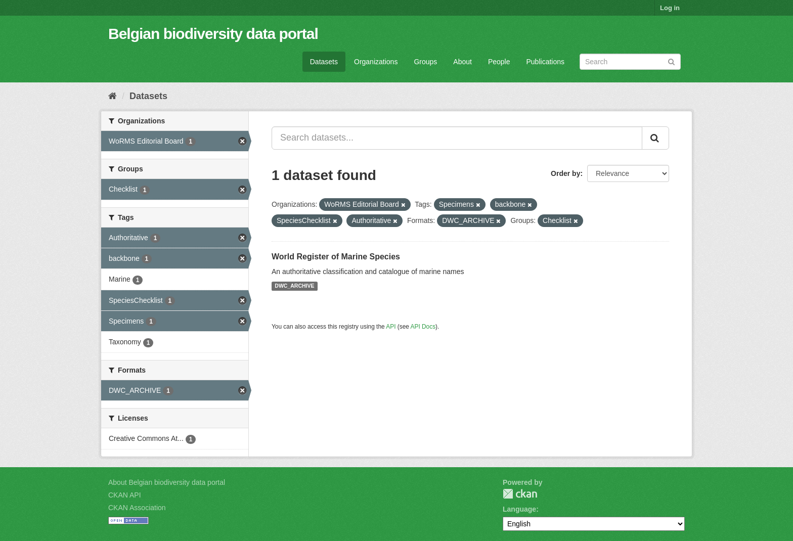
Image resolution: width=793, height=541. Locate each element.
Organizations (376, 62)
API (390, 326)
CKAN (520, 493)
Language (519, 509)
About (462, 62)
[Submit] (671, 61)
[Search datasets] (630, 62)
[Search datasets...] (457, 138)
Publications (545, 62)
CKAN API (124, 495)
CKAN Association (137, 508)
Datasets (324, 62)
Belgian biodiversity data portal (213, 33)
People (499, 62)
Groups (425, 62)
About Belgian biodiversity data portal (166, 482)
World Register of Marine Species (336, 256)
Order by (565, 173)
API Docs (423, 326)
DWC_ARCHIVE (294, 286)
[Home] (112, 96)
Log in (670, 8)
